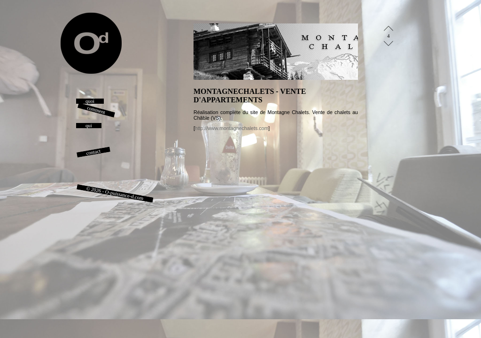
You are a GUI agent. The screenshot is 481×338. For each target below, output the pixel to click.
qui (88, 125)
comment (96, 110)
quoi (89, 101)
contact (93, 152)
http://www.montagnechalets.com (231, 128)
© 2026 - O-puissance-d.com (115, 193)
